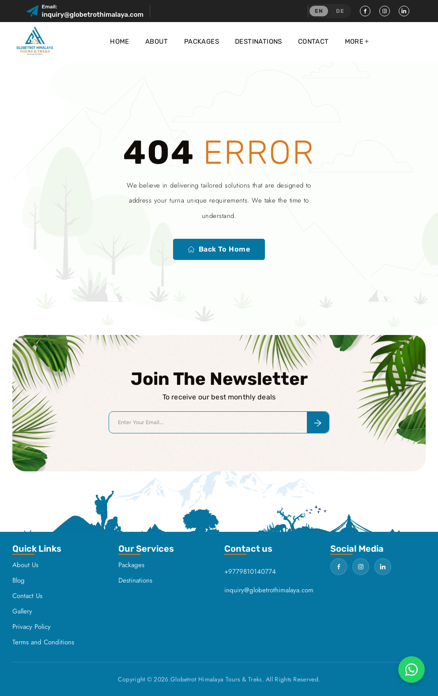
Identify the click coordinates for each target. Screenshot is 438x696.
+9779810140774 (250, 571)
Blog (18, 580)
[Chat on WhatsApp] (411, 669)
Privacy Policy (31, 627)
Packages (201, 41)
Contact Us (27, 596)
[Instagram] (384, 11)
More (354, 41)
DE (340, 11)
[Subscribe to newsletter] (318, 422)
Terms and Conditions (43, 642)
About (156, 41)
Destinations (258, 41)
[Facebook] (365, 11)
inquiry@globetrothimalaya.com (93, 15)
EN (319, 11)
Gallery (22, 611)
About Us (25, 565)
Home (119, 41)
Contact (313, 41)
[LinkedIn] (404, 11)
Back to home (219, 249)
